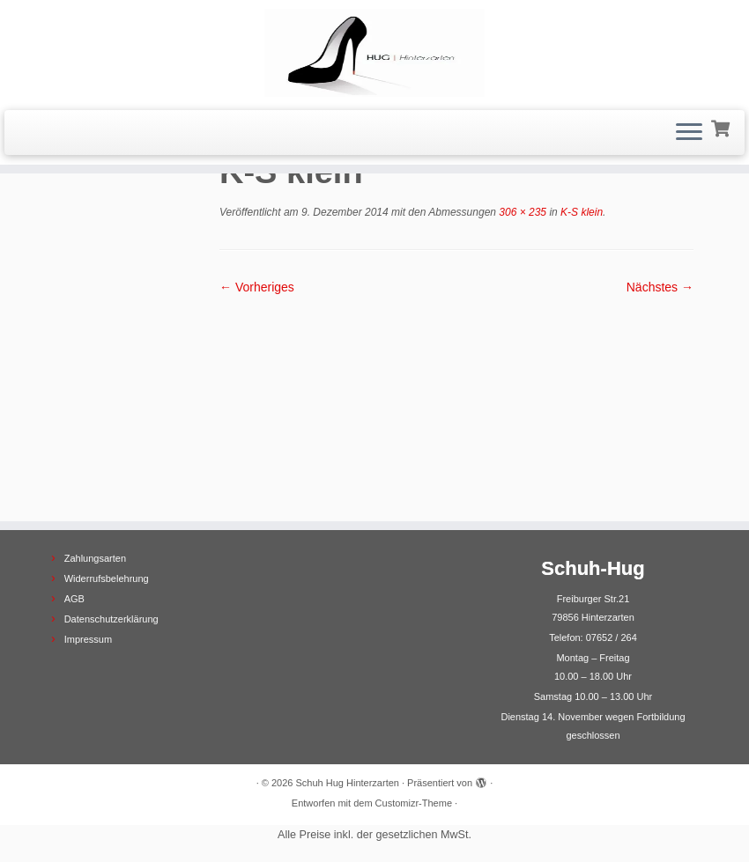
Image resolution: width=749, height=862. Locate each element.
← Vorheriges (256, 287)
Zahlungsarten (95, 558)
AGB (74, 598)
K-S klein (580, 212)
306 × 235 (521, 212)
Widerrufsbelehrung (106, 578)
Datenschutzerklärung (111, 619)
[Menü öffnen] (689, 133)
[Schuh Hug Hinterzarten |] (374, 53)
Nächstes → (660, 287)
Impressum (88, 639)
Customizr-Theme (413, 803)
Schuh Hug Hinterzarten (347, 782)
